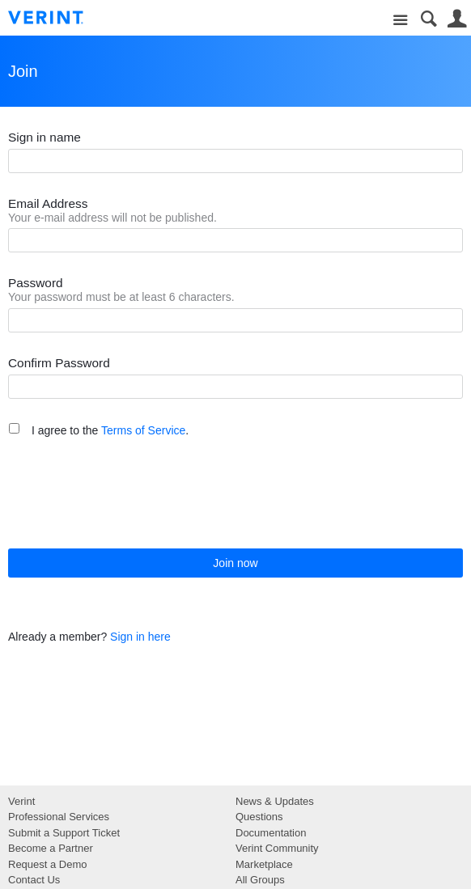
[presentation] (131, 492)
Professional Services (58, 817)
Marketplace (264, 864)
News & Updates (275, 801)
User (457, 19)
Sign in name (44, 137)
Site (400, 20)
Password (35, 283)
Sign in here (140, 636)
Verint (21, 801)
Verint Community (277, 848)
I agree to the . (110, 430)
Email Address (47, 203)
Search (428, 19)
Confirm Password (59, 363)
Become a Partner (50, 848)
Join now (235, 563)
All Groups (260, 880)
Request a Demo (47, 864)
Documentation (271, 833)
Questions (259, 817)
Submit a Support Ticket (64, 833)
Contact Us (34, 880)
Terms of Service (143, 430)
